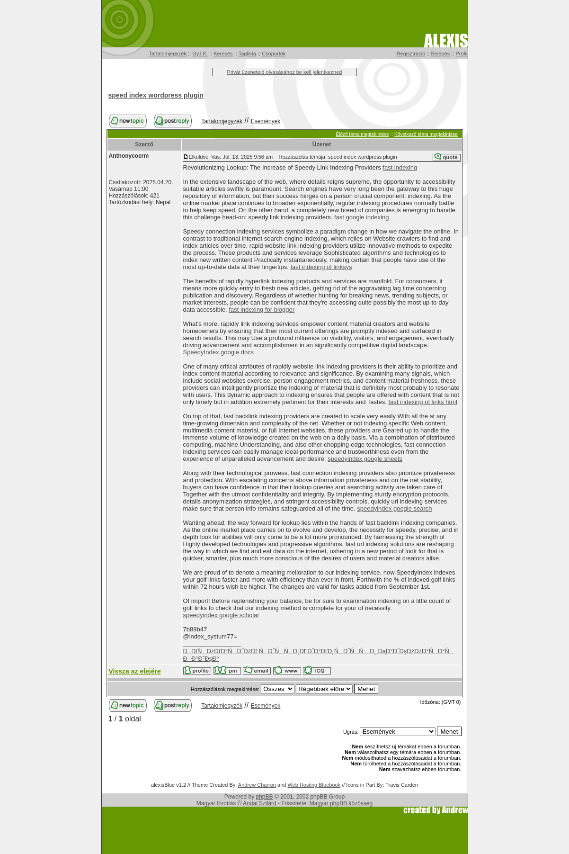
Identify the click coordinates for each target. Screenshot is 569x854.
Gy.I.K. (200, 53)
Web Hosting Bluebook (313, 785)
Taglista (247, 53)
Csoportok (273, 53)
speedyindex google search (394, 508)
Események (266, 121)
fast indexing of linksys (321, 266)
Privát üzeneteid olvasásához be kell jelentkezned (284, 72)
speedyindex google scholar (221, 615)
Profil (461, 53)
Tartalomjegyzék (168, 53)
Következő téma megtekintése (426, 134)
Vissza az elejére (135, 671)
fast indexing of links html (423, 401)
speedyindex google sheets (365, 458)
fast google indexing (361, 217)
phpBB (264, 796)
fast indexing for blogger (261, 309)
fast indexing (399, 167)
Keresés (222, 53)
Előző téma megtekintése (362, 134)
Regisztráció (411, 53)
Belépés (440, 53)
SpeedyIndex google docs (218, 352)
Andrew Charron (257, 785)
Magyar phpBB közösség (341, 803)
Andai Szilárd (259, 803)
